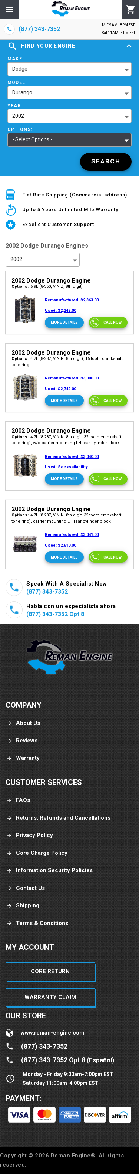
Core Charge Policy (36, 853)
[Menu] (9, 9)
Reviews (21, 740)
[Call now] (108, 322)
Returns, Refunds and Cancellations (58, 818)
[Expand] (129, 46)
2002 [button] (18, 116)
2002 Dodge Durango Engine (51, 280)
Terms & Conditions (37, 923)
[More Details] (64, 322)
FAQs (18, 800)
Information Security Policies (49, 870)
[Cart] (130, 9)
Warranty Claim (50, 997)
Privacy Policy (29, 835)
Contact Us (25, 888)
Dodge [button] (19, 69)
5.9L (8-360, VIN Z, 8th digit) (47, 286)
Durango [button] (22, 92)
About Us (23, 723)
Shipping (22, 905)
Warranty (23, 758)
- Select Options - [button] (32, 139)
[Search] (106, 162)
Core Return (50, 971)
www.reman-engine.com (52, 1032)
